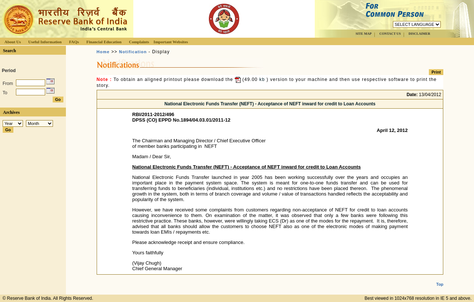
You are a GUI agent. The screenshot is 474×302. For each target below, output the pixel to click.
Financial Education (103, 42)
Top (439, 278)
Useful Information (44, 42)
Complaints (139, 42)
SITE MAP (363, 33)
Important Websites (171, 42)
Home (103, 52)
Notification (133, 52)
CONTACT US (390, 33)
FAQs (74, 42)
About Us (12, 42)
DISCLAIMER (419, 33)
